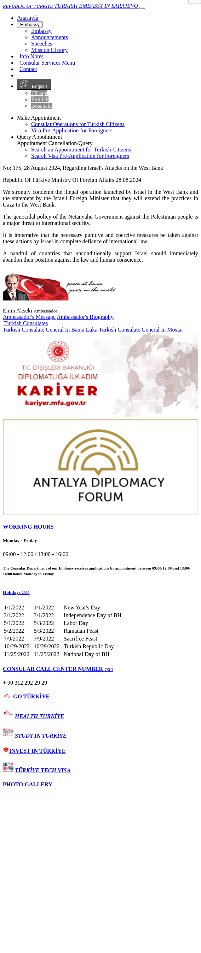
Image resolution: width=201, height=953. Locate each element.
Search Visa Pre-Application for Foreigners (80, 156)
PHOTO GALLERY (27, 784)
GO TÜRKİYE (31, 696)
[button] (100, 592)
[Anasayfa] (27, 18)
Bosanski (41, 106)
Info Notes (31, 56)
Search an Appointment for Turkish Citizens (81, 150)
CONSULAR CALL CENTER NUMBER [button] (58, 669)
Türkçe (39, 93)
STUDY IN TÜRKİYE (41, 736)
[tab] (100, 527)
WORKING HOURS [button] (28, 527)
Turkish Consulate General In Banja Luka (50, 330)
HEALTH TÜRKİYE (39, 716)
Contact (28, 69)
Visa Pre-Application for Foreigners (72, 130)
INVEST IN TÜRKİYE (34, 751)
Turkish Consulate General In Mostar (141, 330)
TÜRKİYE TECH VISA (42, 770)
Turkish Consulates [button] (25, 323)
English (34, 84)
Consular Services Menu (47, 63)
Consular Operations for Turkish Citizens (78, 124)
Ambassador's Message (29, 317)
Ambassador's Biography (85, 317)
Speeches (41, 44)
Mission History (49, 50)
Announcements (49, 37)
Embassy (30, 24)
